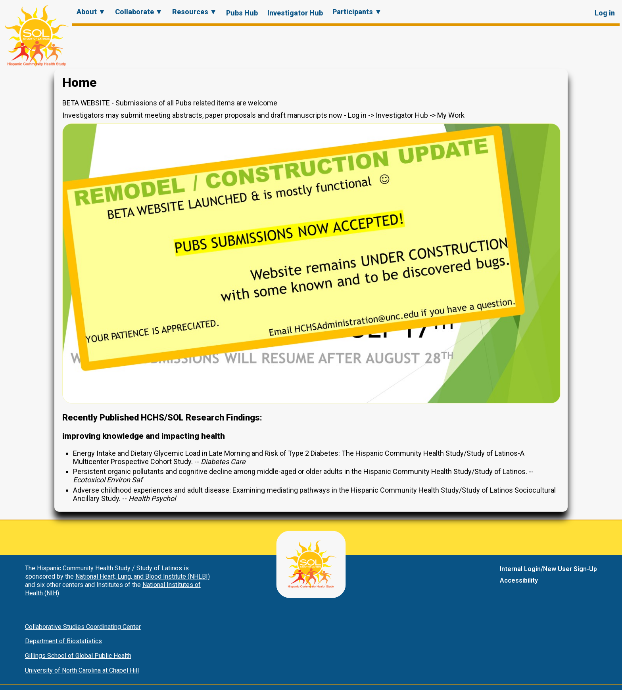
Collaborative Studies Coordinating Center (83, 627)
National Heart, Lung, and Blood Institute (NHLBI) (142, 576)
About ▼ (91, 12)
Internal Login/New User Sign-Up (548, 569)
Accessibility (519, 580)
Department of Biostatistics (63, 641)
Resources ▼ (194, 12)
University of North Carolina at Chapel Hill (82, 670)
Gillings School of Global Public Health (78, 655)
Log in (605, 13)
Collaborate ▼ (139, 12)
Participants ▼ (357, 12)
